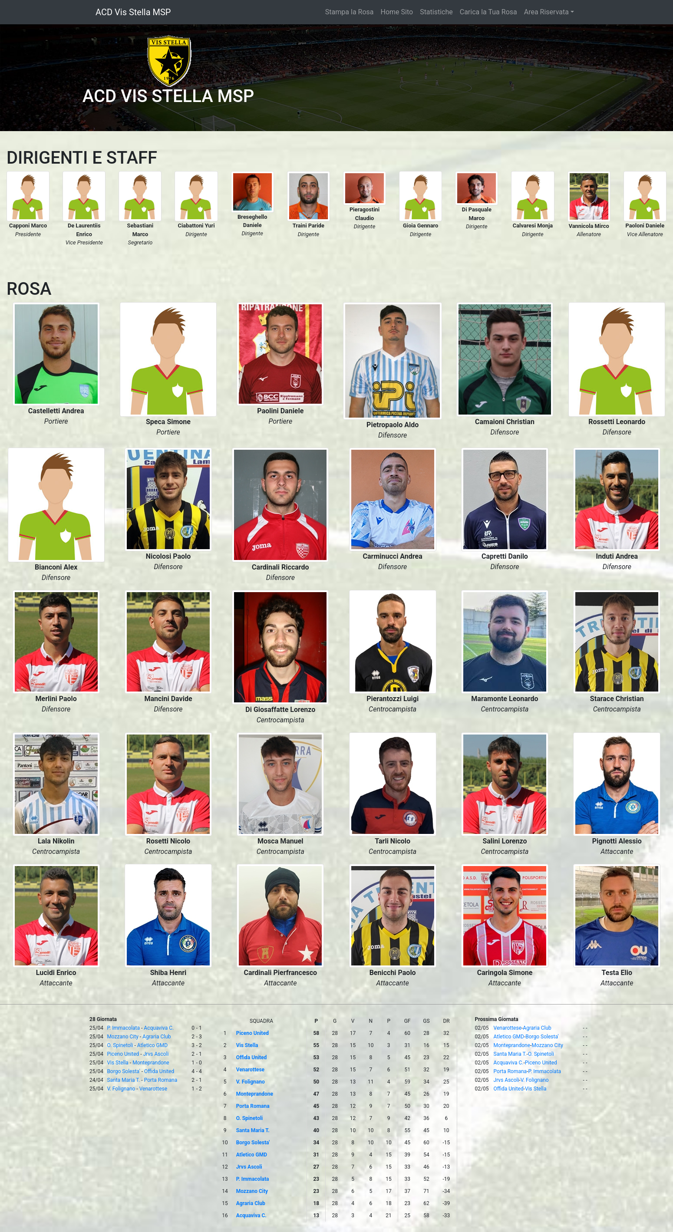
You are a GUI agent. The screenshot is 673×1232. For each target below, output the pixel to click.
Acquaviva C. (159, 1028)
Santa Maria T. (123, 1080)
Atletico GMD (152, 1045)
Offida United (159, 1071)
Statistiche (436, 12)
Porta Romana (161, 1080)
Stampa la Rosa (349, 12)
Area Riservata (546, 12)
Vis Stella (118, 1063)
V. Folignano (121, 1089)
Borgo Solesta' (123, 1071)
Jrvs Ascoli (156, 1054)
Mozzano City (122, 1037)
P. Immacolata (123, 1028)
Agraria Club (156, 1037)
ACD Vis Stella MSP (133, 12)
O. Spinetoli (120, 1045)
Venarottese (153, 1089)
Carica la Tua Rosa (488, 12)
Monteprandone (150, 1063)
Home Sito (397, 12)
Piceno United (123, 1054)
